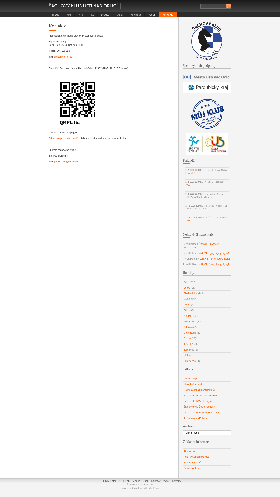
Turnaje (188, 349)
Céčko (187, 299)
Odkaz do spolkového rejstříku (64, 138)
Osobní (187, 338)
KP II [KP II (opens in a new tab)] (81, 14)
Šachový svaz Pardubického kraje (201, 412)
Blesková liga (191, 293)
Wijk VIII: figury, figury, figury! (214, 253)
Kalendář (136, 14)
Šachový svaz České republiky (199, 406)
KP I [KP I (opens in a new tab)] (68, 14)
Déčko (187, 304)
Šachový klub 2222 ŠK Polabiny (200, 395)
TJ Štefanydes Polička (195, 418)
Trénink (188, 344)
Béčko (187, 287)
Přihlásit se (189, 451)
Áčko (186, 282)
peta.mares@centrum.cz (67, 161)
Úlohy (187, 355)
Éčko (186, 310)
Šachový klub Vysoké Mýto (198, 401)
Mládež (105, 14)
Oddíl (120, 14)
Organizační (190, 332)
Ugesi (134, 488)
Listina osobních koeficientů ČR (200, 390)
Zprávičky (189, 361)
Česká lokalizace (192, 468)
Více (196, 173)
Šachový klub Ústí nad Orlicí (83, 5)
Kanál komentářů (192, 462)
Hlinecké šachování (194, 384)
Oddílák (188, 327)
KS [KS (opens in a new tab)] (92, 14)
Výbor (151, 14)
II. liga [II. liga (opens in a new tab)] (55, 14)
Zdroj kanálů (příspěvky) (196, 457)
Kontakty (168, 14)
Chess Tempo (191, 378)
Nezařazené (190, 321)
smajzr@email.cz (63, 56)
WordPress (153, 488)
